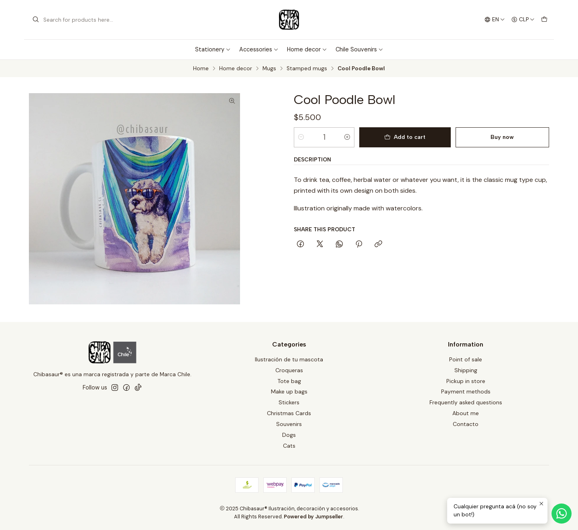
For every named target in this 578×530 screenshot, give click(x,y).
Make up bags (289, 391)
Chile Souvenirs (359, 49)
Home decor (307, 49)
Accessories (259, 49)
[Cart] (544, 19)
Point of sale (465, 359)
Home (201, 68)
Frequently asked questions (465, 402)
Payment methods (465, 391)
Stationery (213, 49)
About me (465, 413)
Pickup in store (465, 381)
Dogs (289, 434)
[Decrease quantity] (301, 137)
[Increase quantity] (347, 137)
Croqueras (289, 370)
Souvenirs (289, 424)
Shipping (465, 370)
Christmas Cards (289, 413)
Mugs (269, 68)
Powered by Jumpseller (313, 516)
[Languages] (494, 19)
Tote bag (289, 381)
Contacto (465, 424)
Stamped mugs (307, 68)
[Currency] (523, 19)
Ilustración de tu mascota (289, 359)
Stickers (289, 402)
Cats (289, 445)
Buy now (502, 137)
